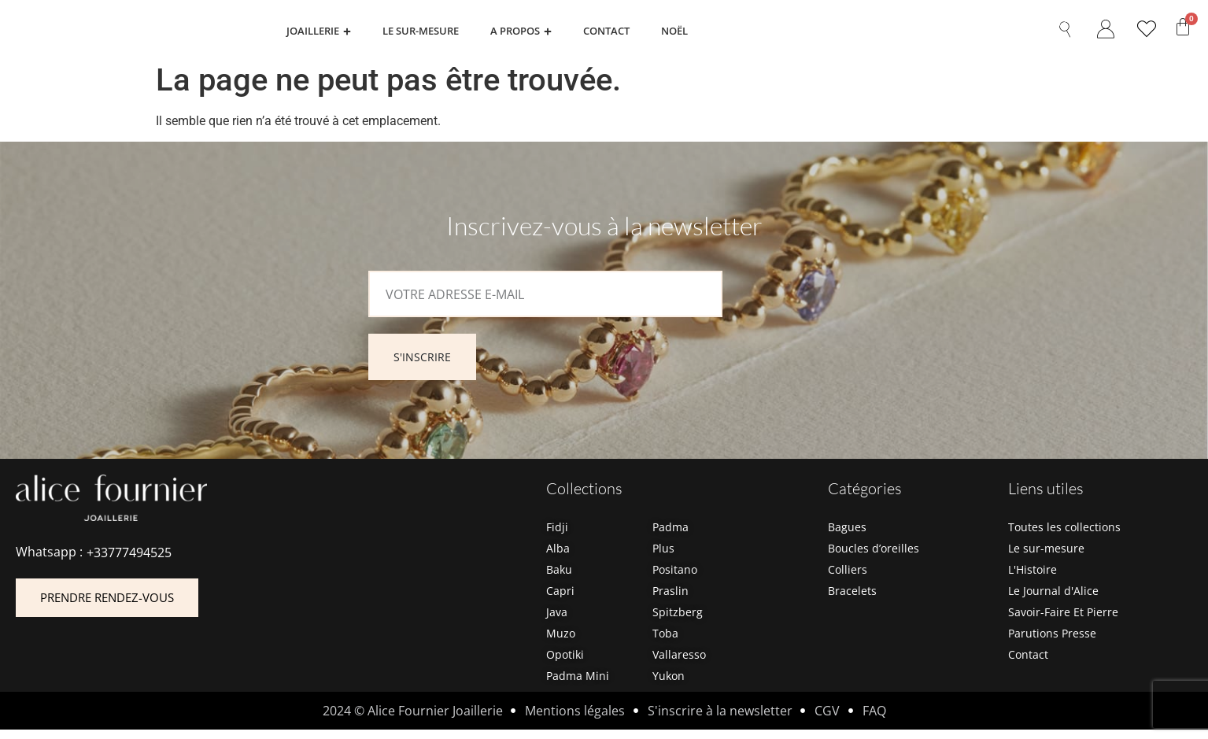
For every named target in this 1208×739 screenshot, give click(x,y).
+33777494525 (129, 561)
